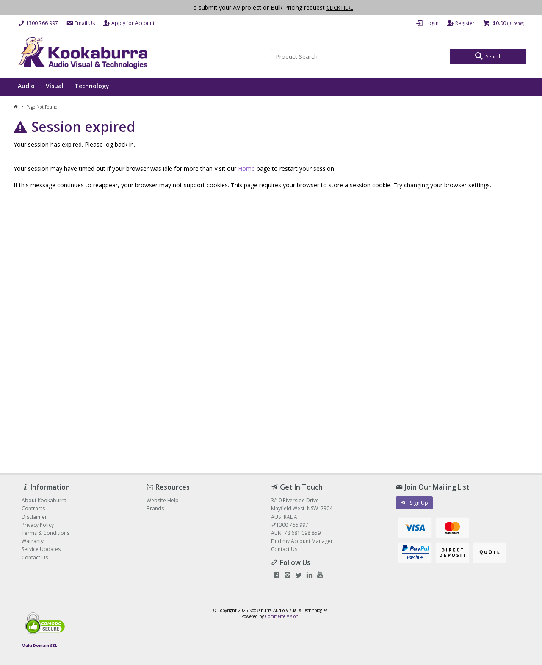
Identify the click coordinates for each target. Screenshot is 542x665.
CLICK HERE (339, 7)
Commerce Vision (282, 616)
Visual (55, 86)
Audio (26, 86)
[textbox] (360, 56)
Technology (92, 86)
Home (246, 168)
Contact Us (284, 549)
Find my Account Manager (302, 541)
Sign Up (419, 502)
